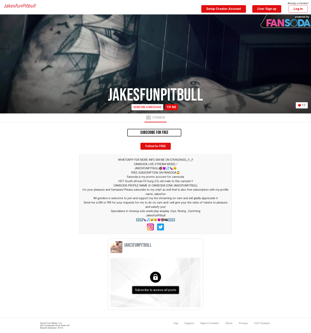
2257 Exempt (262, 323)
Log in (298, 9)
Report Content (210, 323)
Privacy (243, 323)
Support (189, 323)
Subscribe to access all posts (155, 290)
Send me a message (147, 107)
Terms (228, 323)
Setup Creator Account (223, 9)
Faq (176, 323)
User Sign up (266, 9)
